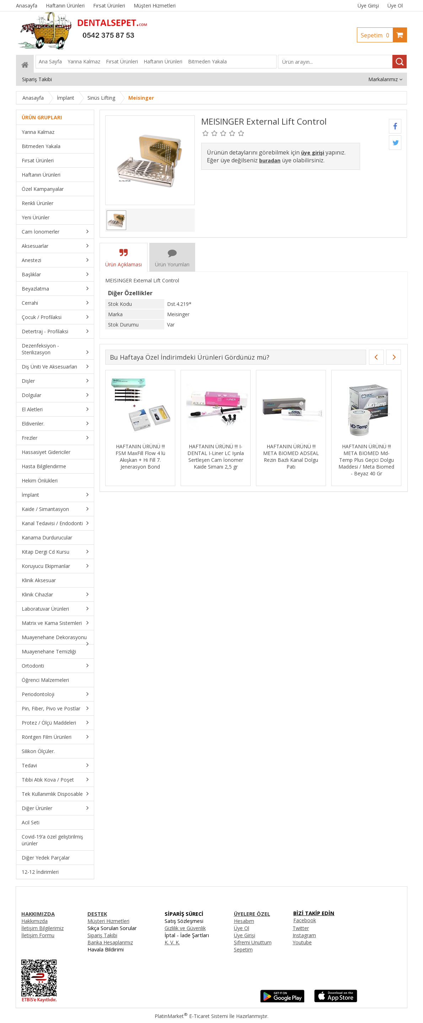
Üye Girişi (368, 5)
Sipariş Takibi (102, 935)
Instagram (304, 935)
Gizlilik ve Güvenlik (185, 928)
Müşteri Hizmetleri (108, 921)
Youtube (302, 942)
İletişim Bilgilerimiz (42, 928)
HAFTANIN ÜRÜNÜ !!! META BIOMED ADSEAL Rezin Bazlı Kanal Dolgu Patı (291, 456)
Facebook (304, 920)
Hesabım (244, 921)
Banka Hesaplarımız (110, 942)
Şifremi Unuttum (253, 942)
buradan (269, 160)
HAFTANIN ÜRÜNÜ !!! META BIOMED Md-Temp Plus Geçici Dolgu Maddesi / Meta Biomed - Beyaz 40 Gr (366, 460)
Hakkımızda (34, 921)
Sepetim (377, 35)
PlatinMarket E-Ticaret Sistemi (191, 1016)
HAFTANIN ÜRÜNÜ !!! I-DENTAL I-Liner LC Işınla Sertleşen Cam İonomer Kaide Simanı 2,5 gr (215, 456)
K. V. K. (172, 942)
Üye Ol (395, 5)
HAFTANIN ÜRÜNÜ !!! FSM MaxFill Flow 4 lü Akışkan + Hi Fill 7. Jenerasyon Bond (140, 456)
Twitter (301, 928)
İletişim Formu (37, 935)
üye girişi (312, 152)
